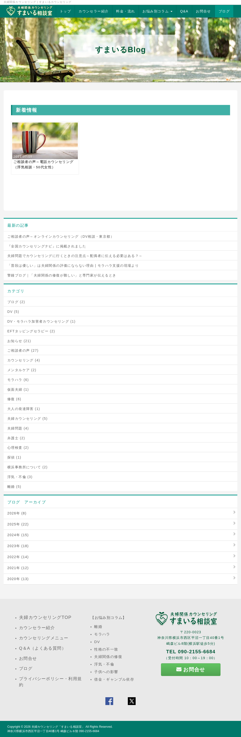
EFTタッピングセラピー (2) (31, 331)
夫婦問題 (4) (18, 428)
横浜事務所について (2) (27, 467)
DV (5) (13, 312)
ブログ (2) (16, 302)
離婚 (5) (14, 487)
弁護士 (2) (16, 438)
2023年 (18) (18, 546)
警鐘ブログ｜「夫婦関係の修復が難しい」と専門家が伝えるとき (61, 275)
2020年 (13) (18, 579)
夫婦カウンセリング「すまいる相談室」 (58, 726)
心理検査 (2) (18, 448)
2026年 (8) (17, 513)
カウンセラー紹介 (94, 11)
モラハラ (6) (18, 380)
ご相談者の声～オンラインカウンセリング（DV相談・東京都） (60, 236)
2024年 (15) (18, 535)
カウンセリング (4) (23, 360)
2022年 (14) (18, 557)
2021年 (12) (18, 568)
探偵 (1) (14, 457)
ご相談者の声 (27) (23, 350)
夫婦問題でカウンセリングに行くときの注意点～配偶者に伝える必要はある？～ (74, 256)
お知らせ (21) (19, 341)
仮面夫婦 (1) (18, 389)
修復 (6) (14, 399)
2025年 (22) (18, 524)
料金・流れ (125, 11)
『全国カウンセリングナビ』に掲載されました (46, 246)
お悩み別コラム (157, 11)
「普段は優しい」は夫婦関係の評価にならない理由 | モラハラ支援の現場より (73, 265)
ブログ (224, 11)
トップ (65, 11)
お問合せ (203, 11)
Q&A (184, 11)
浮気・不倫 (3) (20, 477)
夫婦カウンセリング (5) (27, 418)
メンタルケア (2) (21, 370)
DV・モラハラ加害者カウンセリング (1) (41, 321)
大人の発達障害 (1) (23, 409)
